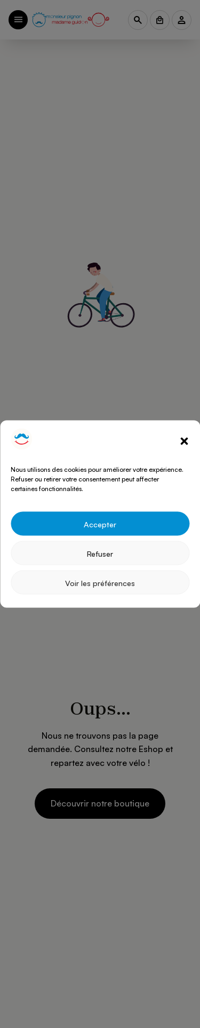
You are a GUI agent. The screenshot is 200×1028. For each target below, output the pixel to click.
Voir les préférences (100, 582)
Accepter (100, 523)
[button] (184, 441)
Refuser (100, 553)
